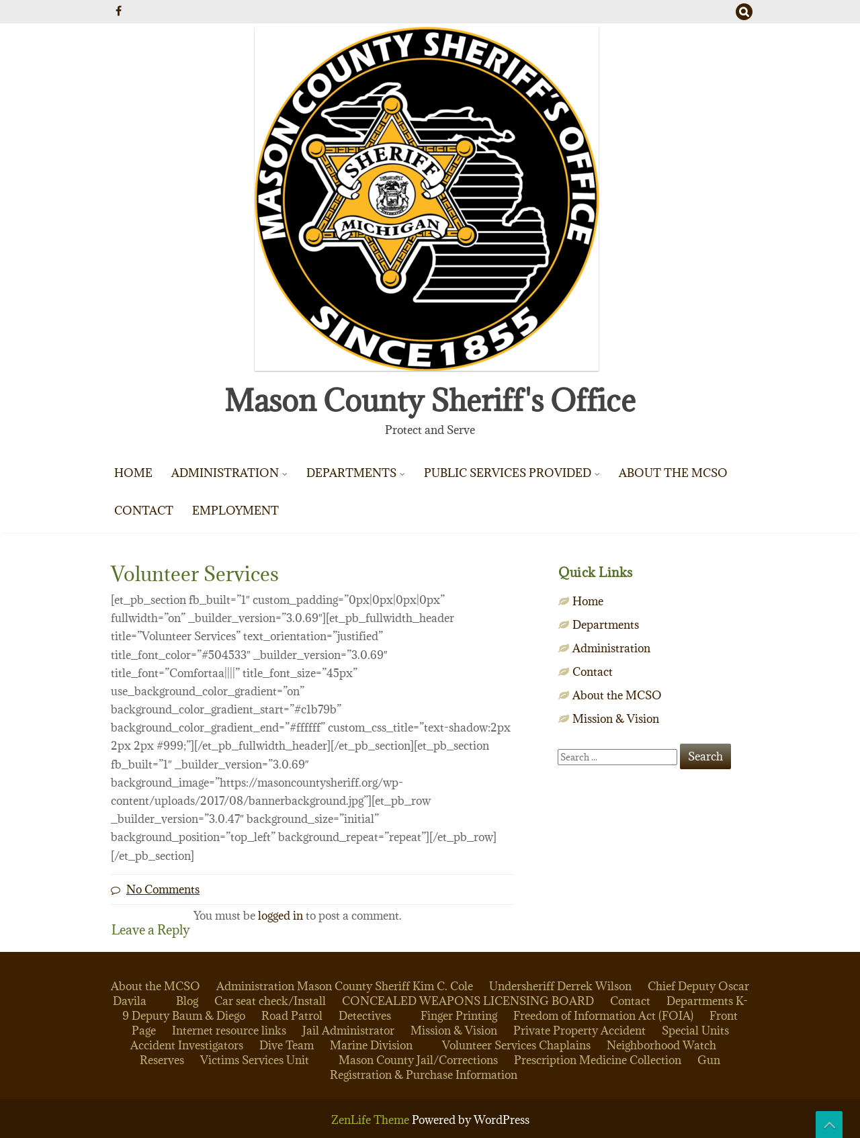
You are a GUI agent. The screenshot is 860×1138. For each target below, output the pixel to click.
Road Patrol (291, 1015)
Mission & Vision (615, 718)
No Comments (163, 889)
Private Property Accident (579, 1030)
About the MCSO (673, 473)
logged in (280, 915)
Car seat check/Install (270, 1001)
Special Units (695, 1030)
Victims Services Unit (254, 1060)
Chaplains (565, 1045)
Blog (187, 1001)
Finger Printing (459, 1015)
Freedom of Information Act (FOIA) (603, 1015)
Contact (143, 510)
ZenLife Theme (371, 1119)
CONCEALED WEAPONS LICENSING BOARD (468, 1001)
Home (133, 473)
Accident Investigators (186, 1045)
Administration (225, 473)
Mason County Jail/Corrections (418, 1060)
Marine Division (371, 1045)
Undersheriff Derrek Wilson (560, 986)
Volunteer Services (489, 1045)
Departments (351, 473)
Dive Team (286, 1045)
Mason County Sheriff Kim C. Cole (385, 986)
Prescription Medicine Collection (597, 1060)
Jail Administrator (348, 1030)
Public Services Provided (507, 473)
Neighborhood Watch (661, 1045)
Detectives (365, 1015)
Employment (235, 510)
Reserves (162, 1060)
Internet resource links (229, 1030)
